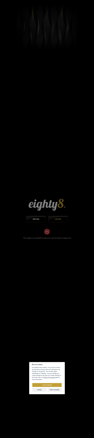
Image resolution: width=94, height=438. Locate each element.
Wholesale (58, 5)
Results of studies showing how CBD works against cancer (44, 92)
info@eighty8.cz (10, 394)
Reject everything (54, 389)
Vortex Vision (32, 433)
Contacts (38, 5)
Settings (39, 389)
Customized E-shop (50, 433)
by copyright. (56, 429)
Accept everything (47, 385)
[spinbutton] (41, 269)
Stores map (48, 5)
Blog (32, 5)
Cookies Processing (49, 377)
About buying (23, 5)
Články (26, 14)
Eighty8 (67, 433)
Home (19, 14)
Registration (78, 6)
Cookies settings (53, 407)
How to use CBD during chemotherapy (45, 184)
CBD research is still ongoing (39, 291)
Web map (51, 410)
